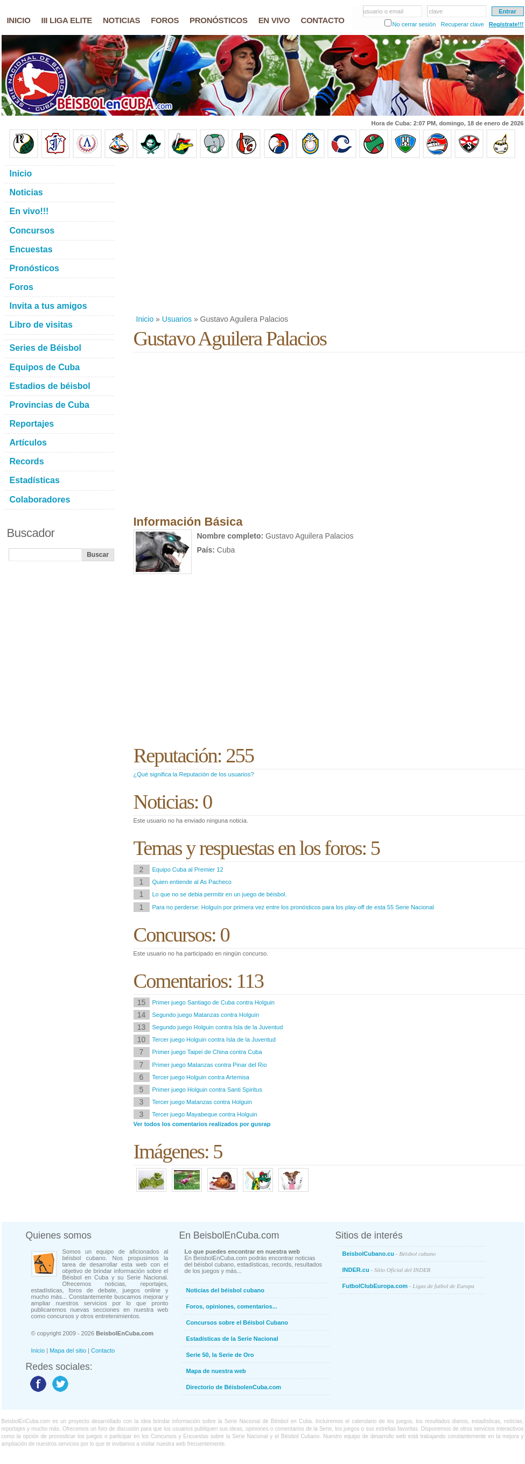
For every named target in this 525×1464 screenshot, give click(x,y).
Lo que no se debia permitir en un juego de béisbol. (219, 894)
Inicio (145, 319)
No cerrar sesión (414, 24)
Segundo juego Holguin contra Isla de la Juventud (217, 1027)
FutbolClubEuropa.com (408, 1286)
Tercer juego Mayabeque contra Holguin (204, 1114)
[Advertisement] (274, 236)
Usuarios (177, 319)
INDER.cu (386, 1270)
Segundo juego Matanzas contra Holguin (206, 1015)
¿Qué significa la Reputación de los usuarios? (194, 774)
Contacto (103, 1350)
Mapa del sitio (68, 1350)
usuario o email (383, 11)
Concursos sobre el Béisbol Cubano (237, 1322)
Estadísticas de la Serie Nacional (232, 1338)
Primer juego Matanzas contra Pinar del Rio (209, 1065)
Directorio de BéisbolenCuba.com (234, 1387)
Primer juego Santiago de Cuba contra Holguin (213, 1002)
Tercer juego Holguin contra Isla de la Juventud (214, 1039)
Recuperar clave (462, 24)
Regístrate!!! (506, 24)
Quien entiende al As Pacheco (192, 882)
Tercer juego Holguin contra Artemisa (200, 1077)
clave (436, 11)
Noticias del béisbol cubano (225, 1290)
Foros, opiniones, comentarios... (231, 1306)
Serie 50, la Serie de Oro (220, 1355)
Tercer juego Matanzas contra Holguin (202, 1102)
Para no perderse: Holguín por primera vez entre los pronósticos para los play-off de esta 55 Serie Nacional (293, 907)
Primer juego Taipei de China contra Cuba (207, 1052)
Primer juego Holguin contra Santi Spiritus (207, 1089)
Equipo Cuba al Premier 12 (187, 869)
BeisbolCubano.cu (389, 1253)
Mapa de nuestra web (216, 1371)
